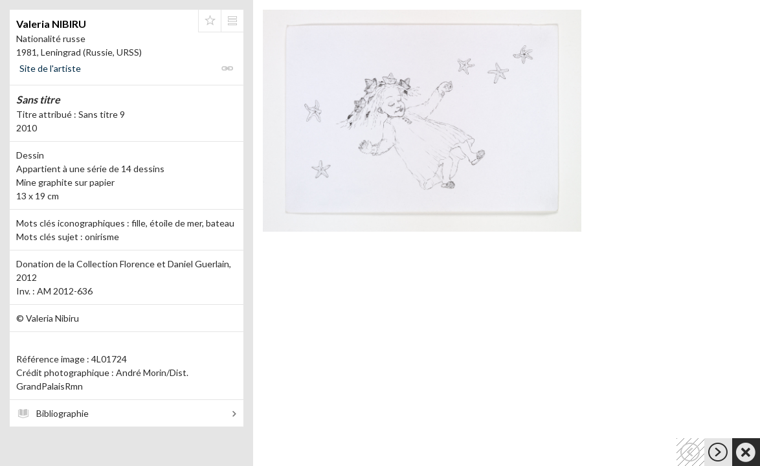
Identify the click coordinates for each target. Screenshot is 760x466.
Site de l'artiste (50, 68)
